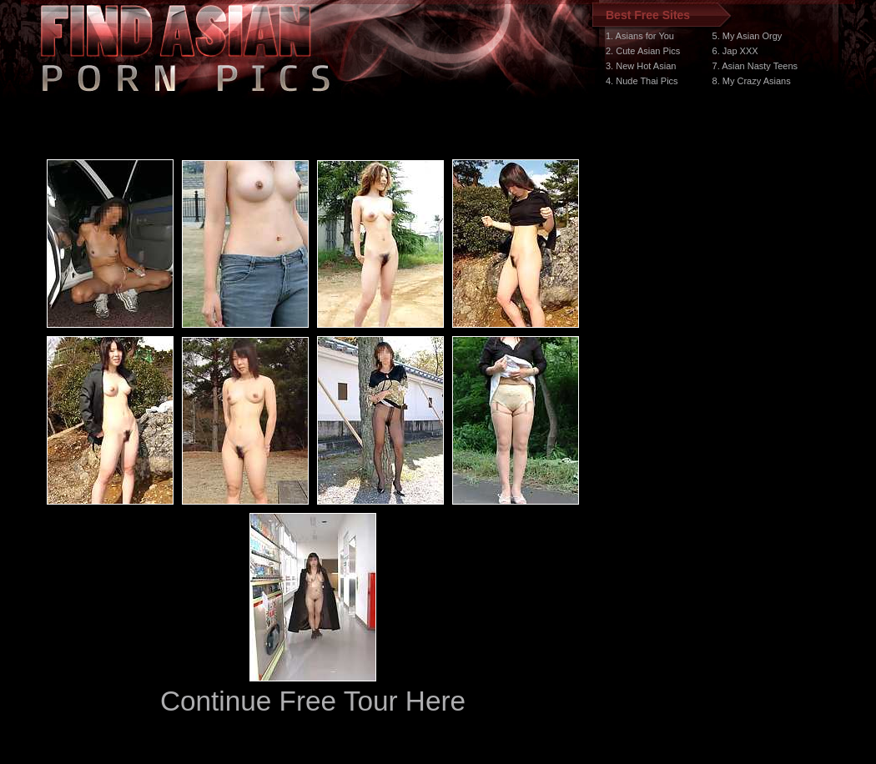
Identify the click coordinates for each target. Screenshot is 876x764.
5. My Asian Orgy (747, 36)
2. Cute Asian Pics (643, 51)
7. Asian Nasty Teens (755, 66)
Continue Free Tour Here (313, 701)
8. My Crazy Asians (751, 81)
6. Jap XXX (735, 51)
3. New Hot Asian (641, 66)
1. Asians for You (640, 36)
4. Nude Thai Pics (642, 81)
